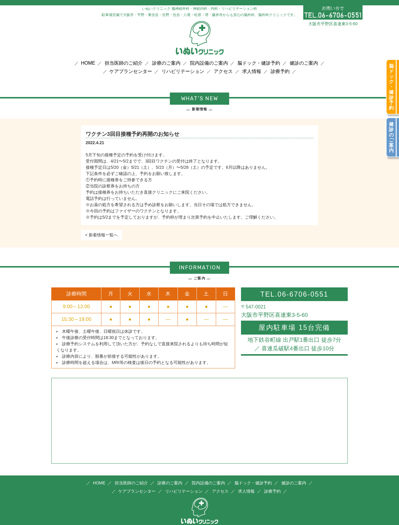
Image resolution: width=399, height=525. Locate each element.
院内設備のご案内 (209, 63)
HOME (88, 63)
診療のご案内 (166, 63)
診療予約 (280, 71)
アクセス (223, 71)
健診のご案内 (304, 63)
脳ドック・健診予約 (258, 63)
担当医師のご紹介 (124, 63)
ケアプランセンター (130, 71)
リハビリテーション (183, 71)
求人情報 (251, 71)
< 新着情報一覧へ (101, 235)
